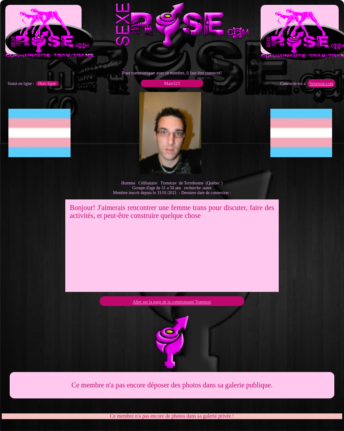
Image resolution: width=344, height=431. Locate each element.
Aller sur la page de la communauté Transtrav (172, 301)
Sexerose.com (321, 83)
